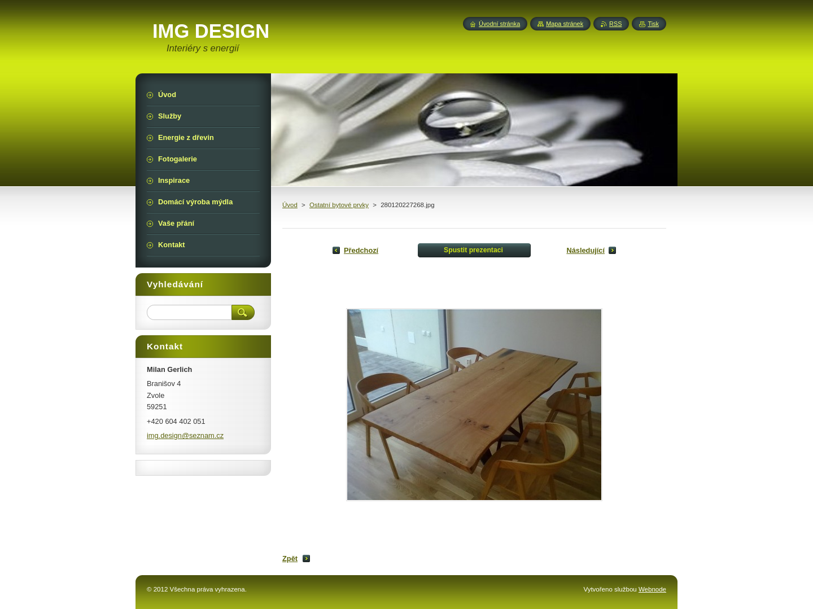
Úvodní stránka (499, 23)
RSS (615, 23)
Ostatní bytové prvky (339, 204)
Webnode (652, 589)
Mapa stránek (564, 23)
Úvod (290, 204)
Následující (585, 250)
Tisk (653, 23)
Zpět (290, 558)
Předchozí (361, 250)
